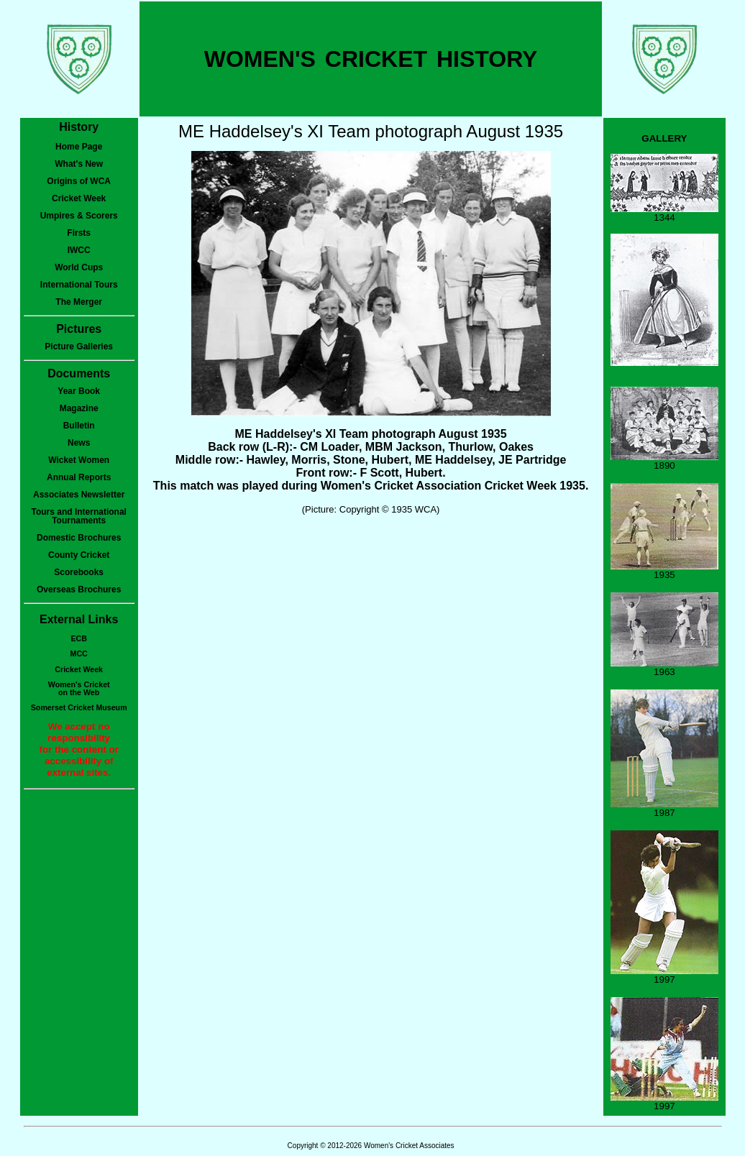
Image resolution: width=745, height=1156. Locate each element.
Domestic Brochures (79, 538)
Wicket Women (78, 460)
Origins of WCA (79, 181)
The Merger (78, 302)
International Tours (79, 285)
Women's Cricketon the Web (79, 688)
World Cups (79, 267)
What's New (79, 164)
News (79, 443)
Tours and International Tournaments (78, 516)
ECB (78, 638)
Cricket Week (79, 198)
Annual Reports (79, 477)
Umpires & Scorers (79, 216)
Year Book (79, 391)
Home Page (78, 147)
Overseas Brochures (79, 589)
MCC (79, 653)
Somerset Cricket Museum (79, 707)
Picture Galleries (79, 346)
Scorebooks (79, 572)
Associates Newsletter (78, 495)
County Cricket (78, 555)
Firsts (79, 233)
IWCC (79, 250)
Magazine (79, 408)
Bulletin (79, 426)
